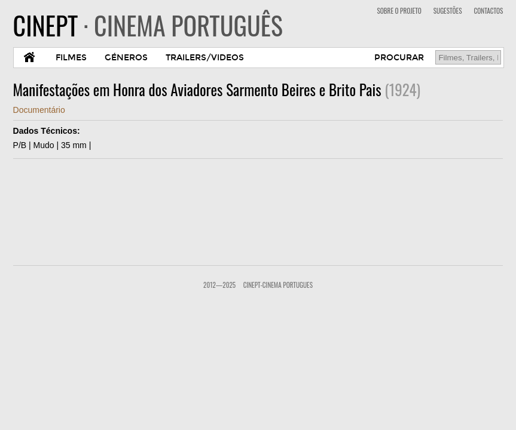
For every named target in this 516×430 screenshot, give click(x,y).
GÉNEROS (126, 58)
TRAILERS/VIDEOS (205, 58)
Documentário (39, 110)
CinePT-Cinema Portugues (278, 285)
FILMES (71, 58)
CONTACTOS (488, 11)
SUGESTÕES (447, 11)
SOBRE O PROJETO (399, 11)
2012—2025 (219, 285)
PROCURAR (399, 58)
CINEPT (148, 25)
